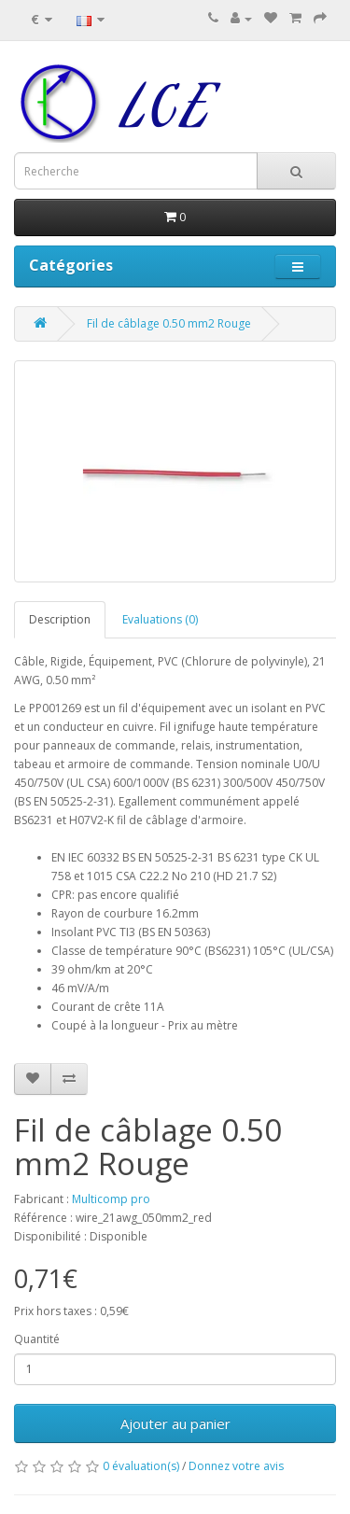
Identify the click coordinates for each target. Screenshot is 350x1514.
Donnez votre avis (236, 1466)
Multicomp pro (111, 1199)
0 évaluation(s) (141, 1466)
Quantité (37, 1339)
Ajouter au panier (175, 1423)
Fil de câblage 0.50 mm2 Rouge (169, 323)
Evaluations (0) (160, 619)
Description (60, 619)
